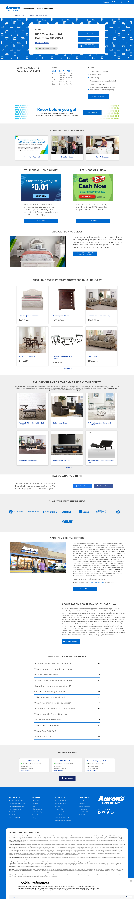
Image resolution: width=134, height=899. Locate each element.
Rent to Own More (15, 809)
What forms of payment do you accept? (52, 703)
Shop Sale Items (67, 157)
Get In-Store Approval (31, 157)
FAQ (33, 806)
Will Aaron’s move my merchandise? (51, 697)
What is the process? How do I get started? (54, 669)
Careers (106, 2)
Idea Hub (57, 806)
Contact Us (35, 800)
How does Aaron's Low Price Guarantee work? (55, 708)
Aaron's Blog (83, 809)
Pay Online (35, 803)
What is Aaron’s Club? (44, 737)
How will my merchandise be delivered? (52, 686)
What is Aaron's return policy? (48, 725)
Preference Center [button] (91, 890)
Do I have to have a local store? (48, 720)
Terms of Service (60, 812)
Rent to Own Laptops (16, 812)
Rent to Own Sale (14, 815)
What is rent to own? (45, 8)
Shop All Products (102, 157)
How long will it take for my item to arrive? (53, 680)
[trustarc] (128, 897)
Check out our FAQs (97, 582)
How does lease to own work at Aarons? (52, 663)
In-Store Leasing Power (39, 812)
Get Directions (89, 33)
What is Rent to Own (38, 809)
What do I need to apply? (46, 675)
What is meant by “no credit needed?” (51, 714)
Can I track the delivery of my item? (50, 692)
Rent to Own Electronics (17, 803)
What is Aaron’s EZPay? (45, 731)
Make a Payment (98, 96)
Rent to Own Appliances (16, 806)
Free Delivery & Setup (61, 800)
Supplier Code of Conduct (63, 820)
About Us (82, 803)
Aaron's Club (36, 815)
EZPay (34, 818)
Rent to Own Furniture (16, 800)
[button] (131, 881)
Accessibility (58, 815)
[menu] (67, 6)
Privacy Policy (59, 809)
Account (125, 2)
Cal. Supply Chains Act (62, 818)
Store (115, 2)
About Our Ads (83, 812)
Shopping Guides (28, 8)
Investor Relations (84, 806)
